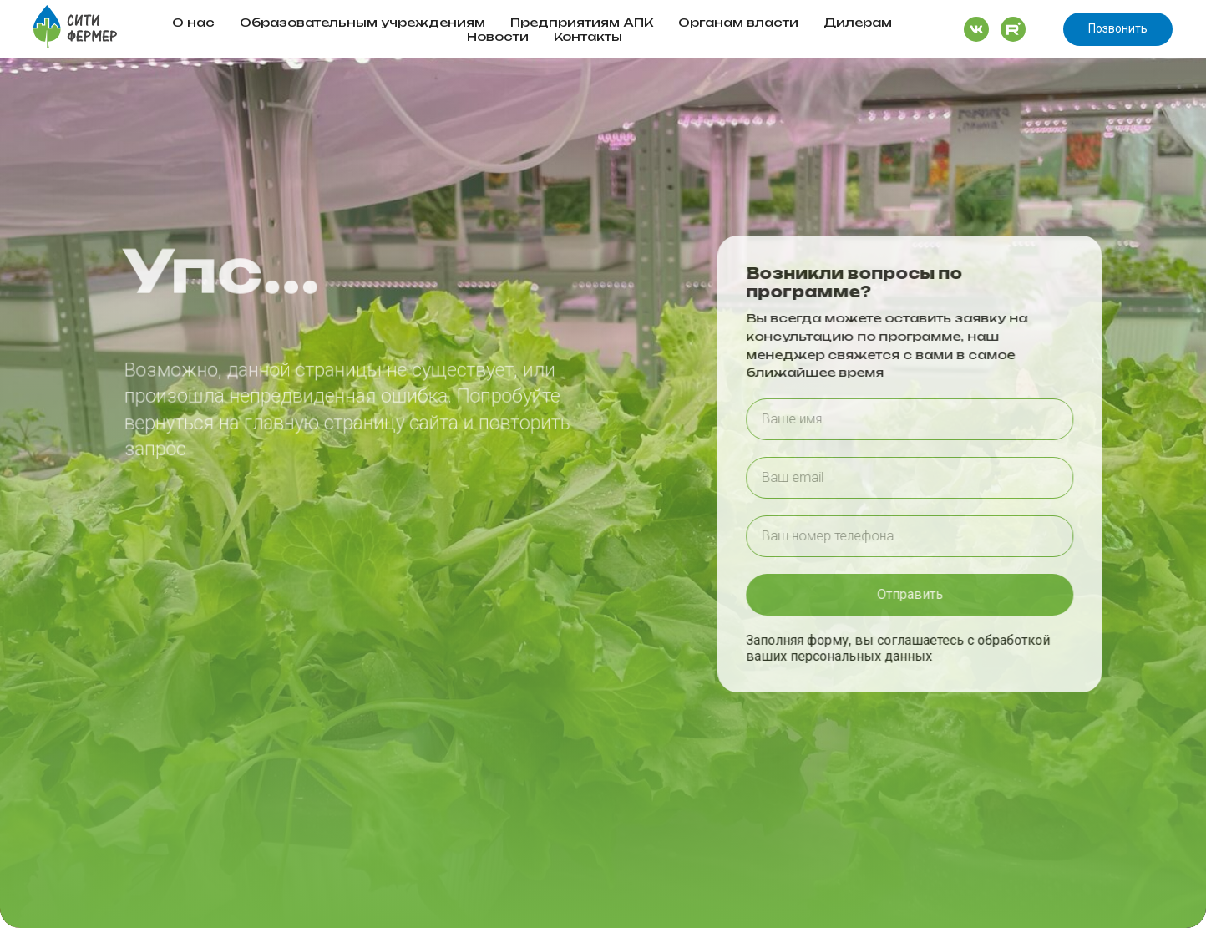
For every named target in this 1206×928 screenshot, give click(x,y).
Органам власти (738, 22)
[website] (976, 29)
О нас (193, 22)
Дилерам (857, 22)
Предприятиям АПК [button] (581, 22)
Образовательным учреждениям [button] (362, 22)
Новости (498, 36)
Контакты (588, 36)
